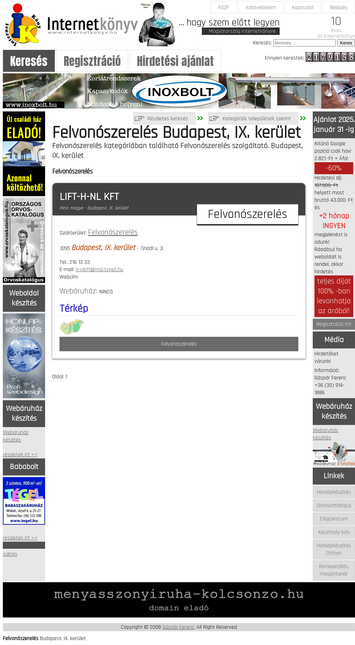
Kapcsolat (303, 7)
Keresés (29, 61)
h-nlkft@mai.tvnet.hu (99, 269)
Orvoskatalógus (334, 505)
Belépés (339, 7)
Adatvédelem (260, 7)
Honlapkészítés (334, 492)
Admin (10, 554)
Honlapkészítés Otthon (334, 549)
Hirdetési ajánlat (175, 61)
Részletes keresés (168, 118)
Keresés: (262, 43)
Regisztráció (92, 61)
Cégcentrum (334, 519)
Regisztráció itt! (334, 324)
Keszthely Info (334, 532)
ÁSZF (223, 7)
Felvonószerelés (113, 232)
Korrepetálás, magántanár (334, 570)
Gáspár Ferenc (178, 627)
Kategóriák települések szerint (257, 118)
